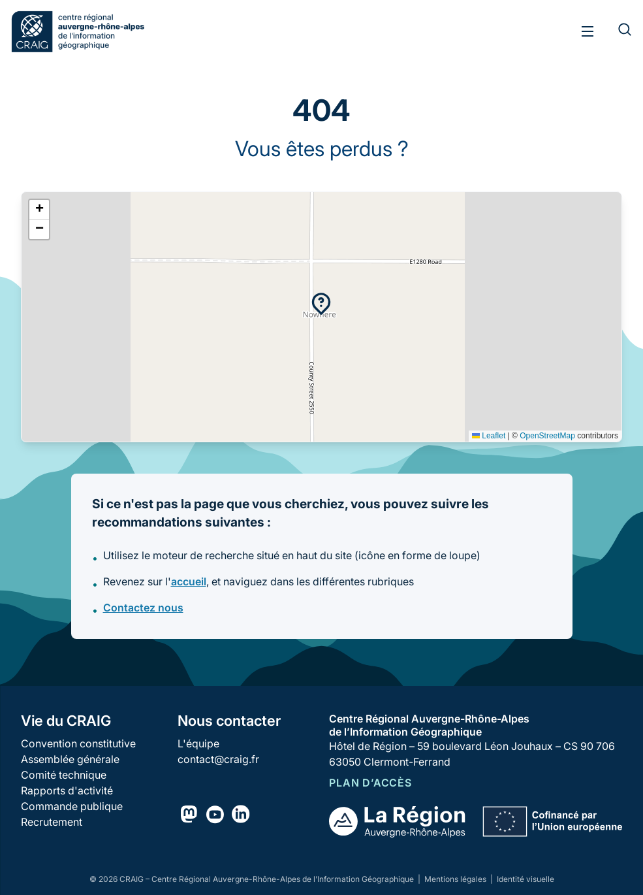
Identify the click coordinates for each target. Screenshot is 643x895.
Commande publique (72, 806)
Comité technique (63, 774)
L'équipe (198, 743)
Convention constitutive (78, 743)
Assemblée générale (70, 759)
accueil (188, 581)
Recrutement (51, 821)
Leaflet (488, 435)
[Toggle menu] (587, 31)
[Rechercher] (617, 31)
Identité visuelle (525, 879)
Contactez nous (143, 607)
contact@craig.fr (218, 759)
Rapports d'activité (67, 790)
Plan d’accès (370, 782)
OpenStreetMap (547, 435)
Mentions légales (456, 879)
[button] (321, 304)
